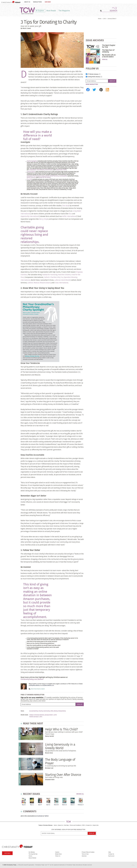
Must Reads (51, 11)
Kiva (70, 213)
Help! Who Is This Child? (61, 729)
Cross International (61, 283)
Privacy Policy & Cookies (88, 852)
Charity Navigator (32, 161)
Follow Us (57, 856)
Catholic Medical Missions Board (39, 283)
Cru (62, 277)
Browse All (80, 794)
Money (56, 711)
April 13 (48, 804)
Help (109, 852)
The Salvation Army (38, 176)
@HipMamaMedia (35, 685)
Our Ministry (32, 852)
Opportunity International (30, 216)
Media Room (58, 854)
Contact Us (89, 825)
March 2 (73, 804)
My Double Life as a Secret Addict (109, 56)
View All (104, 59)
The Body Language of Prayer (60, 761)
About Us (27, 2)
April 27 (40, 804)
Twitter (46, 816)
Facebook (40, 816)
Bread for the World (44, 177)
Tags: (22, 711)
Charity (40, 711)
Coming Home (94, 76)
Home (99, 18)
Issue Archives (95, 40)
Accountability (33, 711)
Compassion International (37, 170)
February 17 (81, 804)
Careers (57, 852)
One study (65, 205)
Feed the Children (64, 274)
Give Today (7, 853)
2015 (104, 18)
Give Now (48, 2)
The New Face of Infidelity (108, 51)
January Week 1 (112, 18)
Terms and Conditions (75, 825)
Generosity (46, 711)
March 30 (56, 804)
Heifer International (69, 216)
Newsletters (37, 2)
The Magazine (64, 11)
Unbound (29, 176)
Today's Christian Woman (45, 825)
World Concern (31, 177)
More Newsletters (92, 84)
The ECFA (29, 179)
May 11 (32, 804)
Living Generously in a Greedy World (60, 746)
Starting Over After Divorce (63, 774)
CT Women (93, 74)
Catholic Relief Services (52, 176)
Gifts (51, 711)
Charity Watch (31, 172)
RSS (83, 825)
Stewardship (62, 711)
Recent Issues (31, 794)
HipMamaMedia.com (48, 685)
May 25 (23, 804)
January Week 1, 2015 (51, 715)
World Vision (49, 170)
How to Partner (32, 858)
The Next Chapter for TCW (108, 46)
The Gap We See (33, 854)
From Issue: (24, 715)
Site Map (66, 825)
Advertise (84, 856)
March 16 (64, 804)
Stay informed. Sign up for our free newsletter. (68, 829)
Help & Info (95, 825)
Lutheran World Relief (62, 280)
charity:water (63, 176)
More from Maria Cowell (38, 689)
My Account (111, 856)
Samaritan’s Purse (61, 170)
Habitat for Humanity (49, 274)
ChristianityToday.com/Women (32, 679)
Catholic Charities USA (52, 277)
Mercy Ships (43, 219)
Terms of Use (85, 854)
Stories (30, 856)
